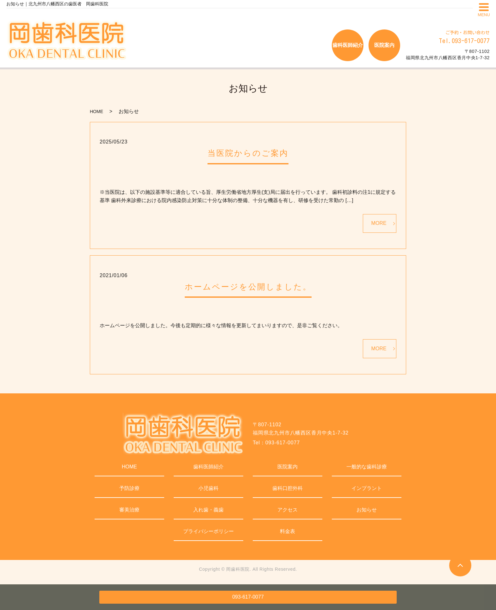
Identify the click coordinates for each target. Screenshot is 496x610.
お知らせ (366, 509)
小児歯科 (208, 488)
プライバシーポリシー (208, 531)
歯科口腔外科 (287, 488)
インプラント (366, 488)
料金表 (287, 531)
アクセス (287, 509)
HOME (96, 111)
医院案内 (287, 466)
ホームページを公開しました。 (248, 286)
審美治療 (129, 509)
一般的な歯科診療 (366, 466)
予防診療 (129, 488)
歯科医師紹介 (208, 466)
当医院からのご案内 (248, 153)
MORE (379, 223)
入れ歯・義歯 (208, 509)
